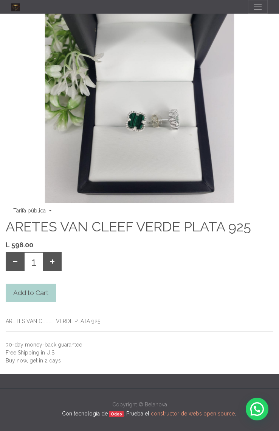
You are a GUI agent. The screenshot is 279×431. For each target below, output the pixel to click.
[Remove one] (15, 261)
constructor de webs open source (193, 414)
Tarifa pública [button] (30, 211)
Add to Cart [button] (30, 293)
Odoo (116, 414)
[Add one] (52, 261)
